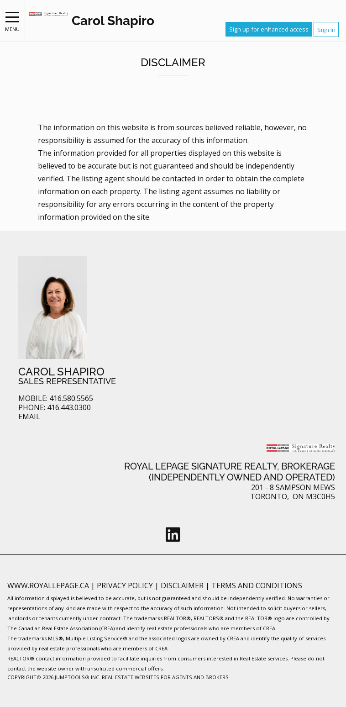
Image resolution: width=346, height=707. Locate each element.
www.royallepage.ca (48, 585)
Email (29, 417)
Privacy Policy (126, 585)
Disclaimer (183, 585)
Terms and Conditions (256, 585)
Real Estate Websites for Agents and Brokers (165, 677)
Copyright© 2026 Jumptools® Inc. (53, 677)
